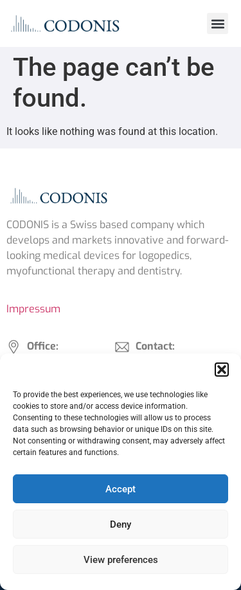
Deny (120, 524)
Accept (120, 489)
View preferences (121, 560)
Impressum (33, 309)
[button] (221, 369)
